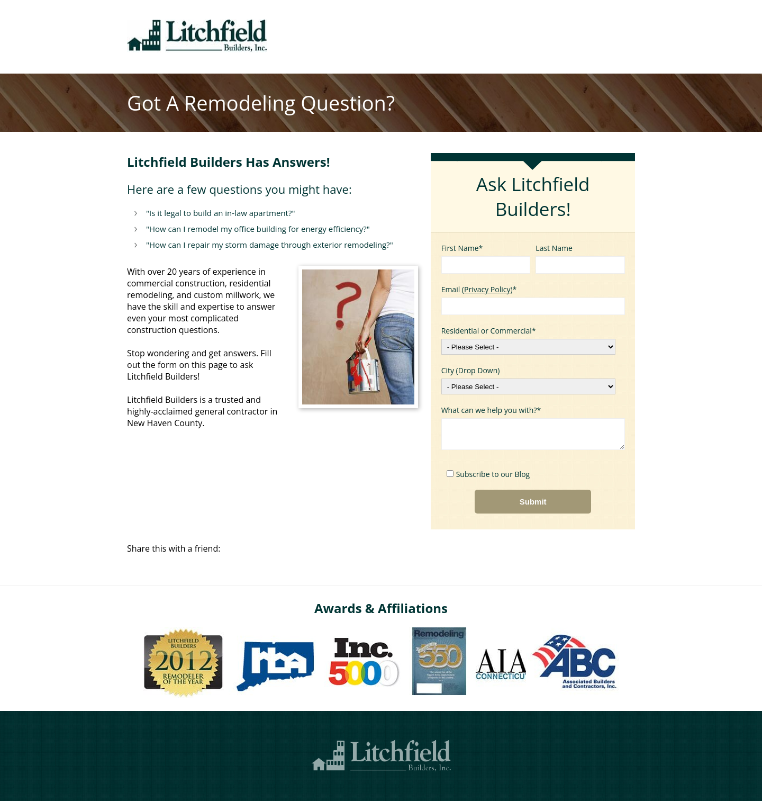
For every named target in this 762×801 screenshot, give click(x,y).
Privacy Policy (487, 289)
